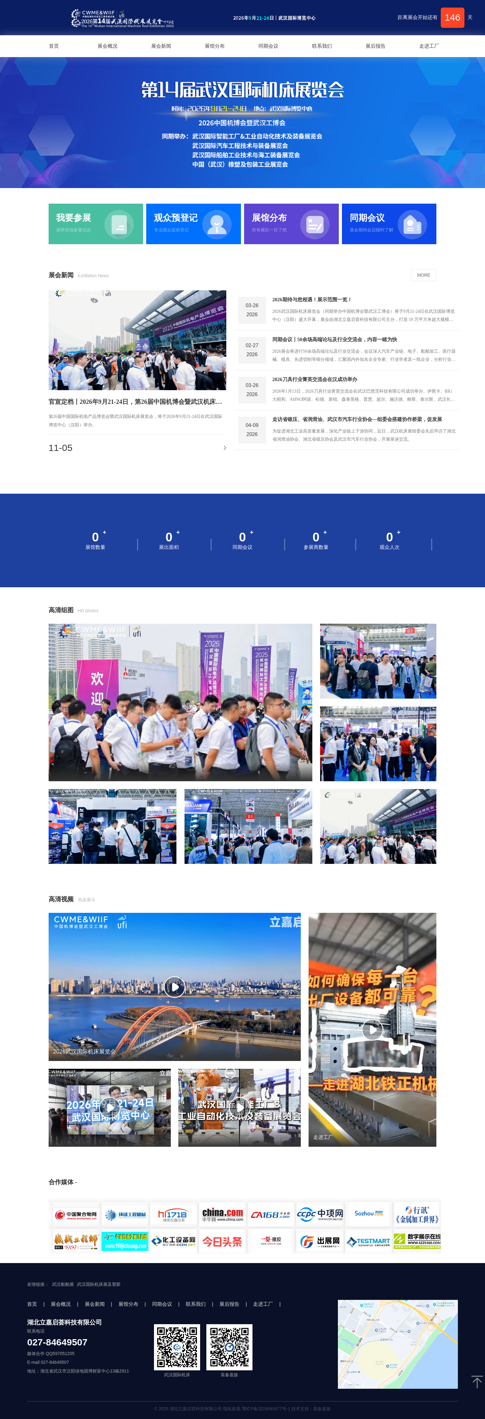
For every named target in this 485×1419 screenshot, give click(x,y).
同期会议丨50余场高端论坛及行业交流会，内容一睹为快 (334, 339)
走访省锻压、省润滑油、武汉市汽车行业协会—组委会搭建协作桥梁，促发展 (357, 419)
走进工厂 (429, 46)
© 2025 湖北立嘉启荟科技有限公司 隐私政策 (242, 1409)
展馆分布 (215, 46)
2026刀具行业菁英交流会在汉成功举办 (314, 379)
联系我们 (322, 46)
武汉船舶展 (63, 1284)
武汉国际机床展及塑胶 (99, 1284)
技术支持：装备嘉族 (311, 1408)
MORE (423, 275)
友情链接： (38, 1284)
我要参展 (73, 218)
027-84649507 (57, 1342)
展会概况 (108, 46)
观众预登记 (176, 218)
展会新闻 (161, 46)
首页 (54, 46)
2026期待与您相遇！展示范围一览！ (312, 299)
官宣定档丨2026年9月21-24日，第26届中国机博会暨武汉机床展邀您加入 (137, 401)
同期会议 (268, 46)
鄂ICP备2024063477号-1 (266, 1408)
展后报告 (376, 46)
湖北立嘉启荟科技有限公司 (64, 1322)
